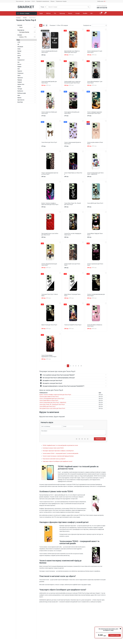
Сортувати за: (87, 25)
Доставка (27, 1)
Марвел (26, 66)
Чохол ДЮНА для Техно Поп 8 (47, 406)
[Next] (81, 365)
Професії (26, 82)
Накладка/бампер (24, 32)
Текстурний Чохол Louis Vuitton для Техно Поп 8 (52, 408)
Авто (26, 68)
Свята (26, 75)
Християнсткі (26, 100)
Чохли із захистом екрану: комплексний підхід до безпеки (58, 456)
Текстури (26, 88)
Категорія (26, 25)
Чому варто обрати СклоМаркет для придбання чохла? (57, 461)
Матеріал (26, 35)
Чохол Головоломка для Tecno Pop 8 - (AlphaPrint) (52, 402)
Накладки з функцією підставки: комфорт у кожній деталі (58, 450)
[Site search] (67, 7)
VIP (26, 44)
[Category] (43, 6)
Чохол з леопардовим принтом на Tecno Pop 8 (51, 398)
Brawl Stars (26, 102)
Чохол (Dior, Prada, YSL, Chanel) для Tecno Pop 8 (52, 404)
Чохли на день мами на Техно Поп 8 (48, 396)
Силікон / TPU (23, 37)
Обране (52, 1)
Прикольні (26, 77)
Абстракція (26, 46)
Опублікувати (100, 439)
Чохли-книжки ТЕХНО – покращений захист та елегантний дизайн (60, 453)
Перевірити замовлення (42, 1)
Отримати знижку (114, 635)
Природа (26, 80)
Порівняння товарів (61, 1)
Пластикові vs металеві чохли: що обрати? (54, 458)
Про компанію (20, 1)
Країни (26, 86)
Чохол (21, 27)
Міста (26, 53)
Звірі (26, 57)
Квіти (26, 95)
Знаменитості (26, 60)
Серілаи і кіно (26, 84)
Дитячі (26, 55)
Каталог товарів (26, 13)
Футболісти (26, 91)
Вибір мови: (101, 1)
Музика (26, 97)
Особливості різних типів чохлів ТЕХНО (53, 448)
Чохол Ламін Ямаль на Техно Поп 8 (48, 400)
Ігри (26, 62)
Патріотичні (26, 73)
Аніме (26, 48)
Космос (26, 64)
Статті (33, 1)
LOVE (26, 42)
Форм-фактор (26, 30)
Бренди (26, 51)
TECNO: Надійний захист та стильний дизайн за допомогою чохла (60, 445)
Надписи (26, 71)
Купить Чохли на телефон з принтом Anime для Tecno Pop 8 (55, 394)
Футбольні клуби (26, 93)
